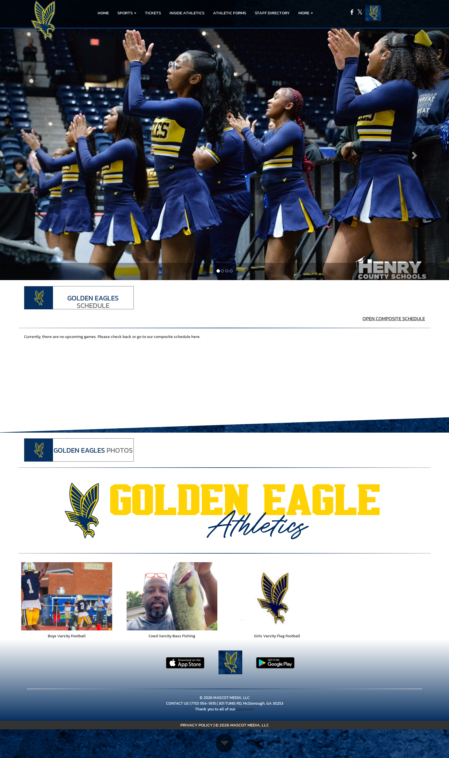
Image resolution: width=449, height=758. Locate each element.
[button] (127, 13)
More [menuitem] (305, 12)
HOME (103, 12)
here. (195, 337)
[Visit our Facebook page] (352, 13)
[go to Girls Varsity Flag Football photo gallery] (277, 596)
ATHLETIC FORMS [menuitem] (229, 12)
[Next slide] (415, 153)
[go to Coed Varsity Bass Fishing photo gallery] (172, 596)
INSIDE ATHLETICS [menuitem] (187, 12)
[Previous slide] (33, 153)
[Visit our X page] (360, 13)
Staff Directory (272, 12)
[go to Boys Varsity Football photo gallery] (66, 596)
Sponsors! (245, 709)
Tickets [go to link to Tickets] (153, 12)
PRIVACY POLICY (196, 725)
